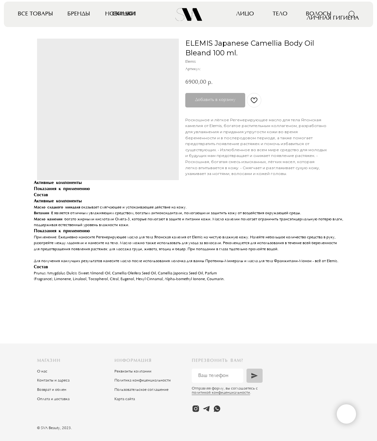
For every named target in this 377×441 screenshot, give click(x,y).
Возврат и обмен (51, 390)
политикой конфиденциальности (221, 393)
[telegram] (206, 409)
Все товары (35, 14)
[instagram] (196, 409)
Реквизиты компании (132, 371)
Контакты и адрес (52, 380)
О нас (42, 371)
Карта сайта (124, 399)
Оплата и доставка (53, 399)
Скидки (124, 14)
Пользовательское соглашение (141, 390)
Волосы (318, 14)
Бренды (78, 14)
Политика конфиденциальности (142, 380)
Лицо (245, 14)
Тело (280, 14)
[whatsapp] (217, 409)
